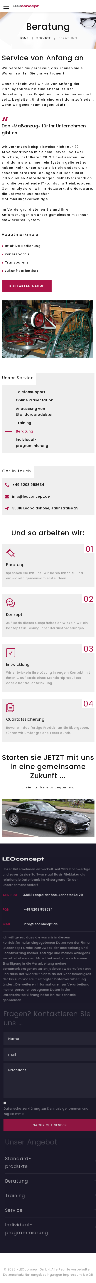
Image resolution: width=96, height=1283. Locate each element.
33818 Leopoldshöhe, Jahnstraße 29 (45, 508)
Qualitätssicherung (25, 719)
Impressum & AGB (77, 1276)
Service (43, 38)
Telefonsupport (30, 391)
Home (24, 38)
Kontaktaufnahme (26, 286)
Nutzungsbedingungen (43, 1276)
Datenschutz (13, 1276)
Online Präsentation (35, 400)
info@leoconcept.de (31, 496)
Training (24, 422)
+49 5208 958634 (28, 484)
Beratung (25, 431)
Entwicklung (18, 664)
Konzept (14, 614)
